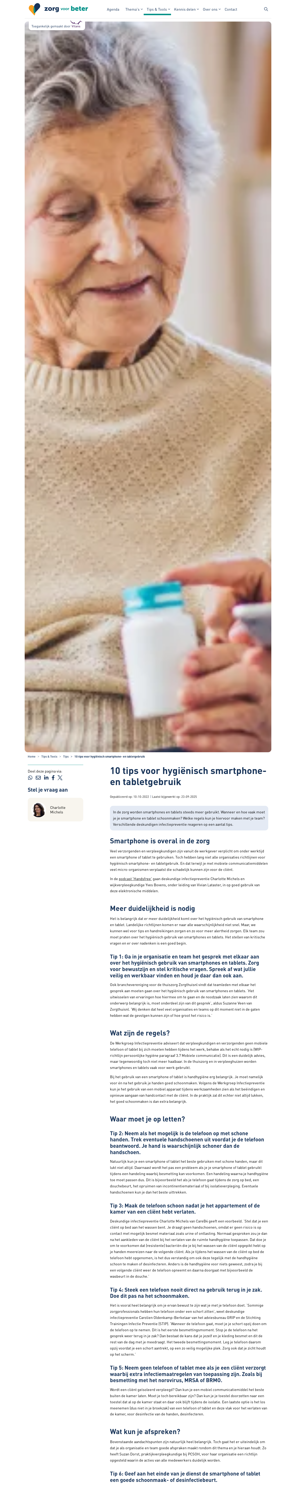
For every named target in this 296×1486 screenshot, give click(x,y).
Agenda (113, 9)
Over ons (210, 9)
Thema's (132, 9)
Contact (231, 9)
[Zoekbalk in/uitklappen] (266, 9)
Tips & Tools (157, 9)
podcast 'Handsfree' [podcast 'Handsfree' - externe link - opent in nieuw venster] (135, 878)
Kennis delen (185, 9)
